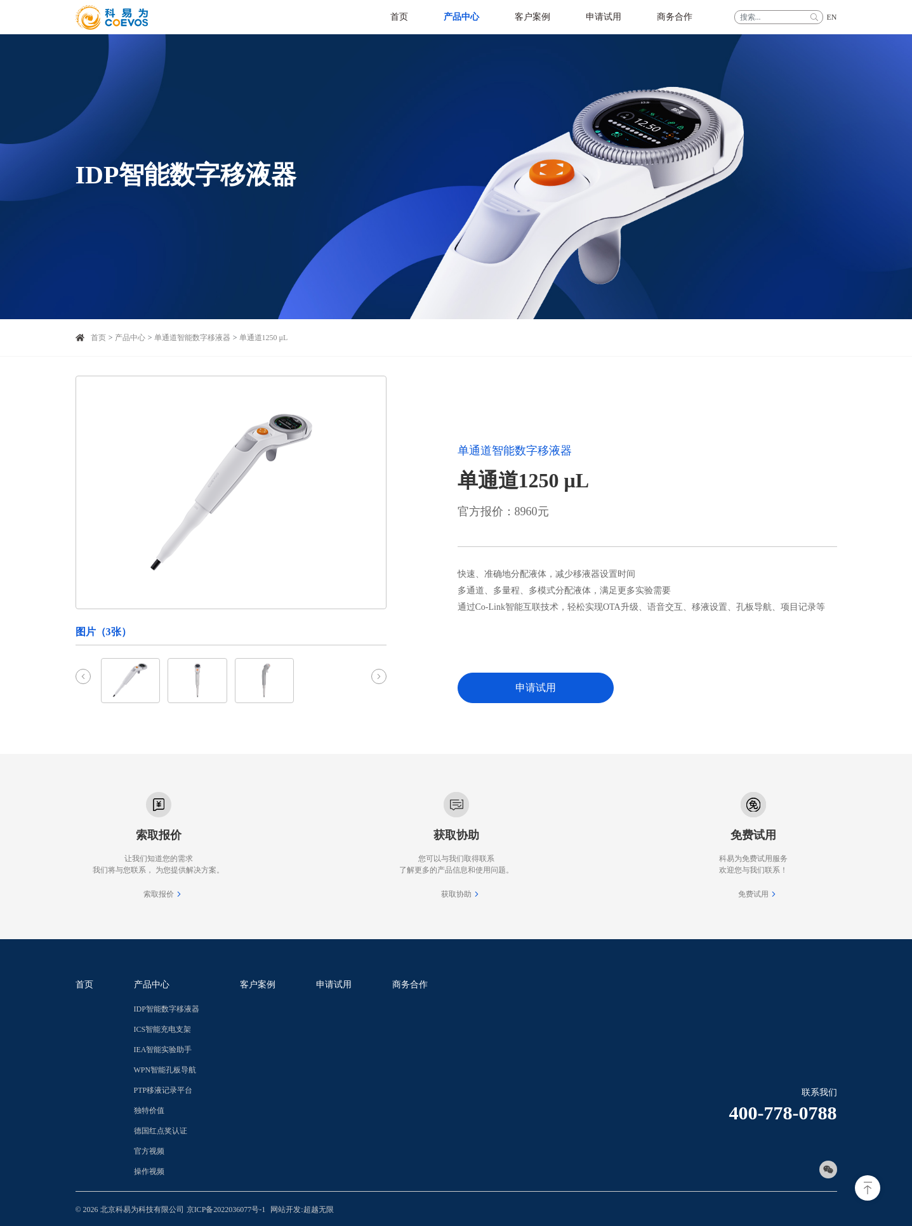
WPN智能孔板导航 (165, 1069)
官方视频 (149, 1151)
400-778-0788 (783, 1112)
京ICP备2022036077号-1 (226, 1209)
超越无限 (318, 1209)
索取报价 (158, 894)
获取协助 (456, 894)
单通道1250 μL (263, 337)
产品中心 (130, 337)
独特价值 (149, 1110)
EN (832, 17)
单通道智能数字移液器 (192, 337)
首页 (98, 337)
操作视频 (149, 1171)
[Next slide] (379, 676)
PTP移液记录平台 (163, 1090)
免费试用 (753, 894)
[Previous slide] (83, 676)
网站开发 (285, 1209)
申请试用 (535, 687)
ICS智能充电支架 (163, 1029)
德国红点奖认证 (160, 1130)
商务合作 (410, 984)
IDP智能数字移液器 (166, 1009)
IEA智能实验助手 (163, 1049)
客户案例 (257, 984)
